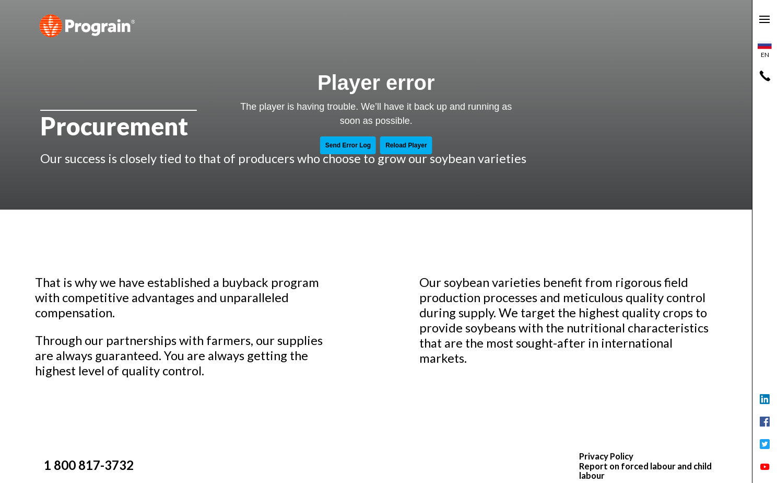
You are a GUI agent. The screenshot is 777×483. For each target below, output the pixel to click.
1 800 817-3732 (89, 465)
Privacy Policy (606, 456)
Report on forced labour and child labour (645, 471)
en (765, 50)
